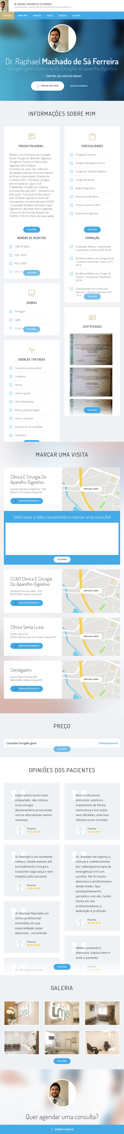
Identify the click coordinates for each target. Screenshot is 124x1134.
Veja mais (31, 229)
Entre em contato (79, 86)
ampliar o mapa (91, 489)
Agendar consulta (62, 1129)
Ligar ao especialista (26, 501)
